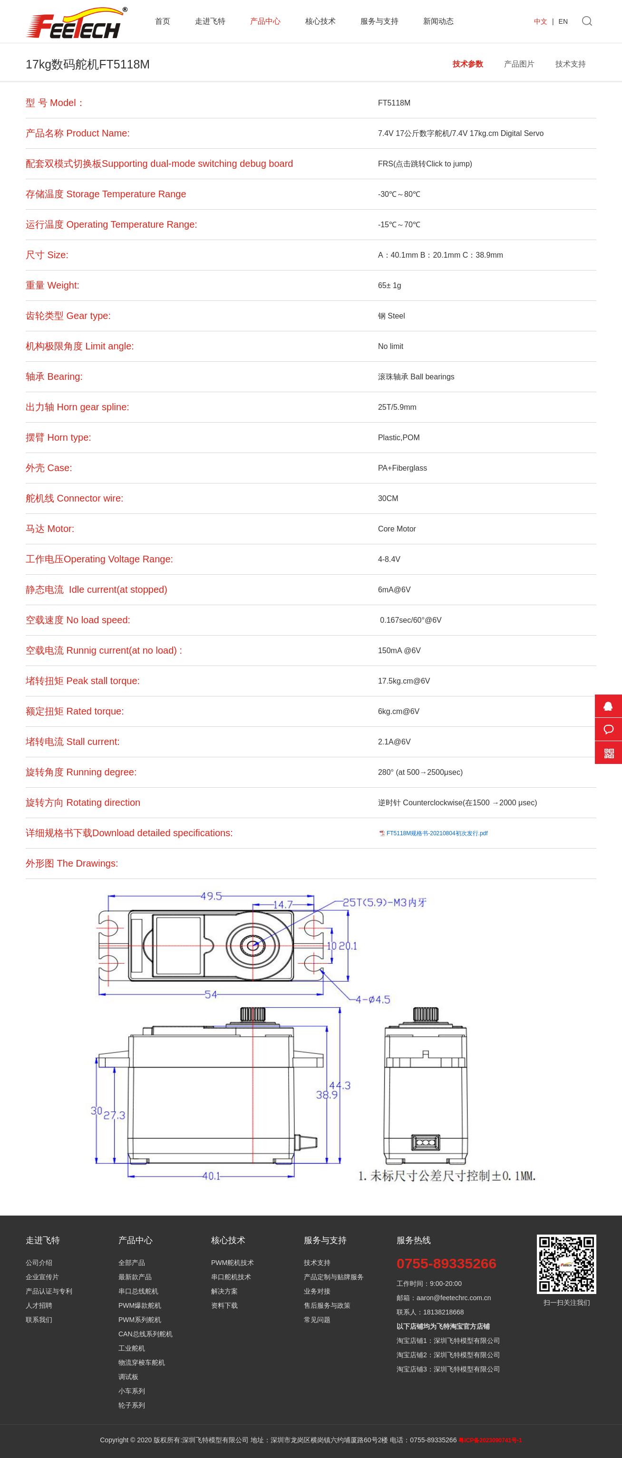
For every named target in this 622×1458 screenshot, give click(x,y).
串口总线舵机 (138, 1291)
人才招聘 (39, 1305)
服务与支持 (379, 21)
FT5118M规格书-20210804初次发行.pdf (437, 833)
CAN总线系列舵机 (145, 1334)
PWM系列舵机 (139, 1319)
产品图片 (519, 64)
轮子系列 (131, 1405)
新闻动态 (438, 21)
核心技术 (320, 21)
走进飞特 (210, 21)
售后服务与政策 (327, 1305)
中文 (540, 21)
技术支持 (570, 64)
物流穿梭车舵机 (141, 1362)
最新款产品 (135, 1277)
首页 (162, 21)
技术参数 (468, 64)
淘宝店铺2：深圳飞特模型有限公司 (448, 1355)
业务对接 (317, 1291)
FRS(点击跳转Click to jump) (425, 164)
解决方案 (224, 1291)
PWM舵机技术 (232, 1262)
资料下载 (224, 1305)
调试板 (128, 1377)
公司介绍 (39, 1262)
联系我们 (39, 1319)
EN (563, 21)
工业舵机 (131, 1348)
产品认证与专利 (49, 1291)
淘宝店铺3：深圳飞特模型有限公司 (448, 1369)
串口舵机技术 (231, 1277)
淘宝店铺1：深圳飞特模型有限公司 (448, 1340)
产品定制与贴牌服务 (334, 1277)
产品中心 (265, 21)
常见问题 (317, 1319)
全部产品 (131, 1262)
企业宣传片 (42, 1277)
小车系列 (131, 1391)
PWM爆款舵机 (139, 1305)
